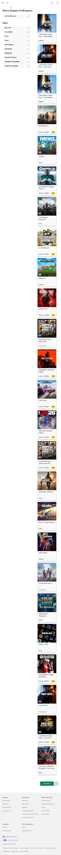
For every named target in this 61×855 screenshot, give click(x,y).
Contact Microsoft (13, 848)
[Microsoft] (30, 1)
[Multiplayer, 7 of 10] (17, 53)
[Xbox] (6, 7)
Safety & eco (6, 851)
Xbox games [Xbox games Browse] (6, 804)
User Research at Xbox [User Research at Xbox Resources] (28, 817)
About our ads (14, 851)
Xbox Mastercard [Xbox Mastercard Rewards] (7, 830)
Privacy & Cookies (24, 848)
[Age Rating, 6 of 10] (17, 49)
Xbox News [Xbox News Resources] (25, 800)
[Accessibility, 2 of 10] (17, 32)
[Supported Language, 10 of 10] (17, 66)
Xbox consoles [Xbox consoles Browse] (6, 800)
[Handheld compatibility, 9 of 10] (17, 61)
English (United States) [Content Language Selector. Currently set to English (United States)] (12, 836)
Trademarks (41, 848)
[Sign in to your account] (57, 2)
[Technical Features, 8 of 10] (17, 57)
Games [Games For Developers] (24, 827)
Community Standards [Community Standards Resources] (27, 810)
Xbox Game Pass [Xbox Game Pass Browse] (7, 807)
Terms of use (33, 848)
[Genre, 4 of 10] (17, 40)
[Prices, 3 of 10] (17, 36)
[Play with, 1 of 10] (17, 27)
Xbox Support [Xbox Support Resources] (25, 804)
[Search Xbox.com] (7, 2)
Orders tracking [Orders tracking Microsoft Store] (46, 810)
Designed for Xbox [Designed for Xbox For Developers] (26, 830)
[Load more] (47, 784)
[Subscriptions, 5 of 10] (17, 44)
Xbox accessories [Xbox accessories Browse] (7, 810)
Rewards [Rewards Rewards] (5, 827)
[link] (47, 28)
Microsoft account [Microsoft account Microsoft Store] (46, 800)
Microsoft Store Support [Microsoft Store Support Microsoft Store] (48, 804)
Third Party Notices (50, 848)
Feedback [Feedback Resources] (24, 807)
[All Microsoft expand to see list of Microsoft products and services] (2, 2)
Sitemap (5, 848)
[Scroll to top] (56, 784)
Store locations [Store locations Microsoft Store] (45, 814)
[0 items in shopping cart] (52, 2)
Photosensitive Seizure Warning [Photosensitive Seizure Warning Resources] (30, 814)
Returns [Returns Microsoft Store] (44, 807)
